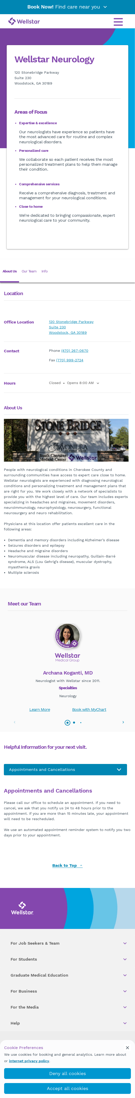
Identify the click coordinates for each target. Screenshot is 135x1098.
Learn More (39, 709)
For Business (69, 991)
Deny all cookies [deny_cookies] (67, 1073)
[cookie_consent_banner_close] (127, 1047)
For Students (69, 959)
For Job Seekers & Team (69, 943)
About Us (9, 271)
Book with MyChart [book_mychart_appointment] (89, 709)
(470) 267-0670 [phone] (74, 350)
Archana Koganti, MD (68, 673)
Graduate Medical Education (69, 975)
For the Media (69, 1007)
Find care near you (67, 7)
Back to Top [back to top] (67, 865)
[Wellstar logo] (24, 22)
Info (44, 271)
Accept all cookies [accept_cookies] (67, 1088)
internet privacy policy (29, 1061)
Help (69, 1023)
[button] (123, 722)
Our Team (29, 271)
